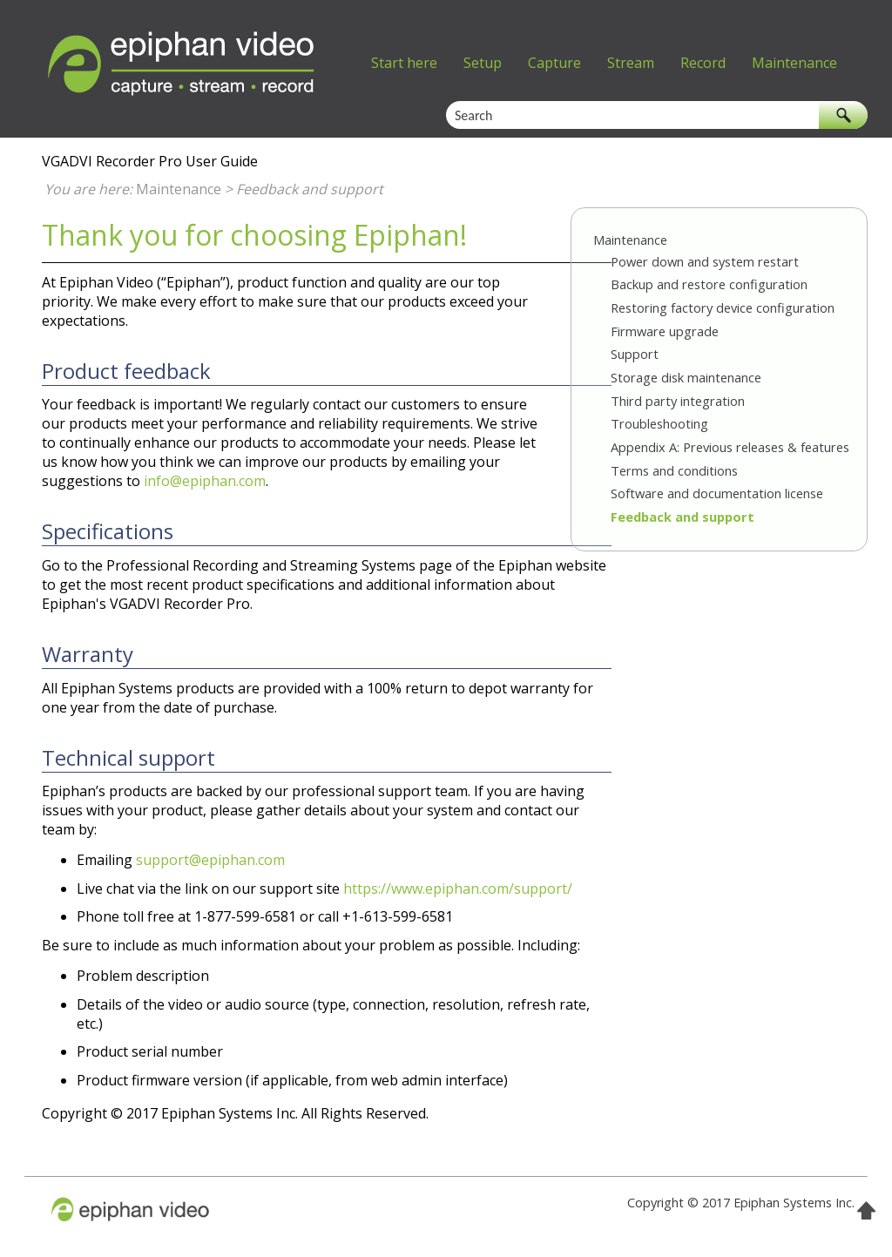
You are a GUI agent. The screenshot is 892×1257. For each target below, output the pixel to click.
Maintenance (794, 62)
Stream (630, 62)
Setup (482, 62)
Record (703, 62)
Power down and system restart (705, 261)
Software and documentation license (717, 493)
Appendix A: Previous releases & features (730, 447)
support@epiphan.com (210, 859)
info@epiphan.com (205, 480)
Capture (554, 62)
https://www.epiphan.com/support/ (457, 888)
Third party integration (678, 400)
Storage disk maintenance (686, 377)
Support (635, 353)
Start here (404, 62)
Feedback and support (682, 516)
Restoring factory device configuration (723, 307)
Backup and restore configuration (709, 284)
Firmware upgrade (665, 331)
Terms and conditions (674, 470)
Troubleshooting (659, 423)
